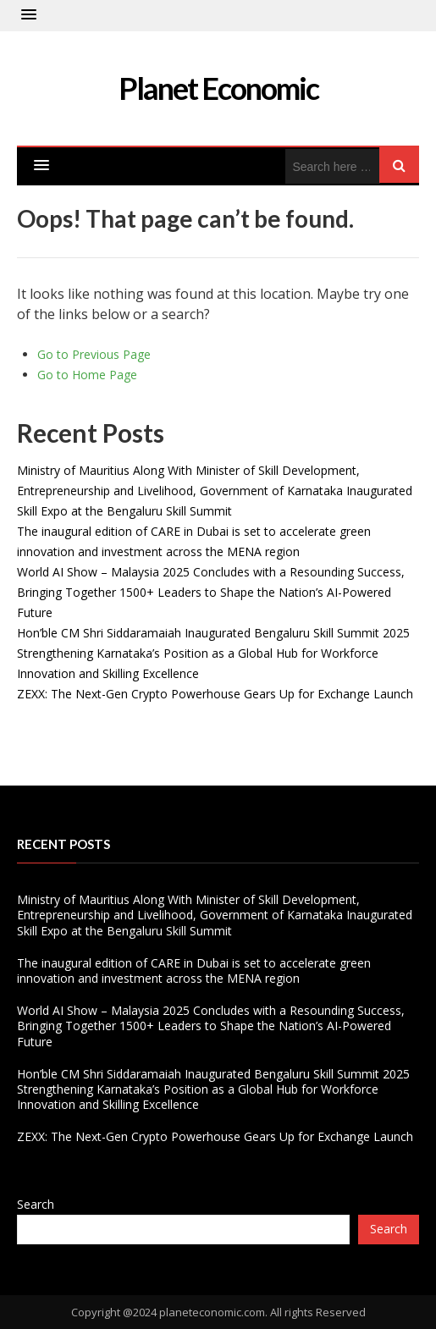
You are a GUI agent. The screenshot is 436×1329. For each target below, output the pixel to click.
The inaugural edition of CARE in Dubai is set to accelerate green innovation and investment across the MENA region (194, 970)
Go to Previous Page (94, 354)
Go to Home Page (87, 375)
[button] (28, 15)
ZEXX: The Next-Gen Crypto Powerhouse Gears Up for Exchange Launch (215, 694)
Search (35, 1204)
